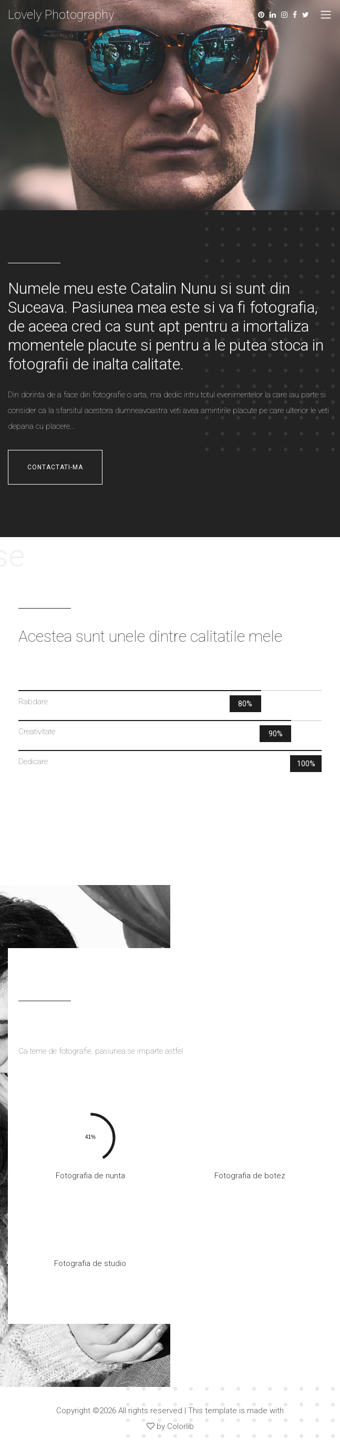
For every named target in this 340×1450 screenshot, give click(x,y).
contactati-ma (55, 467)
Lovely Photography (61, 14)
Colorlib (180, 1426)
